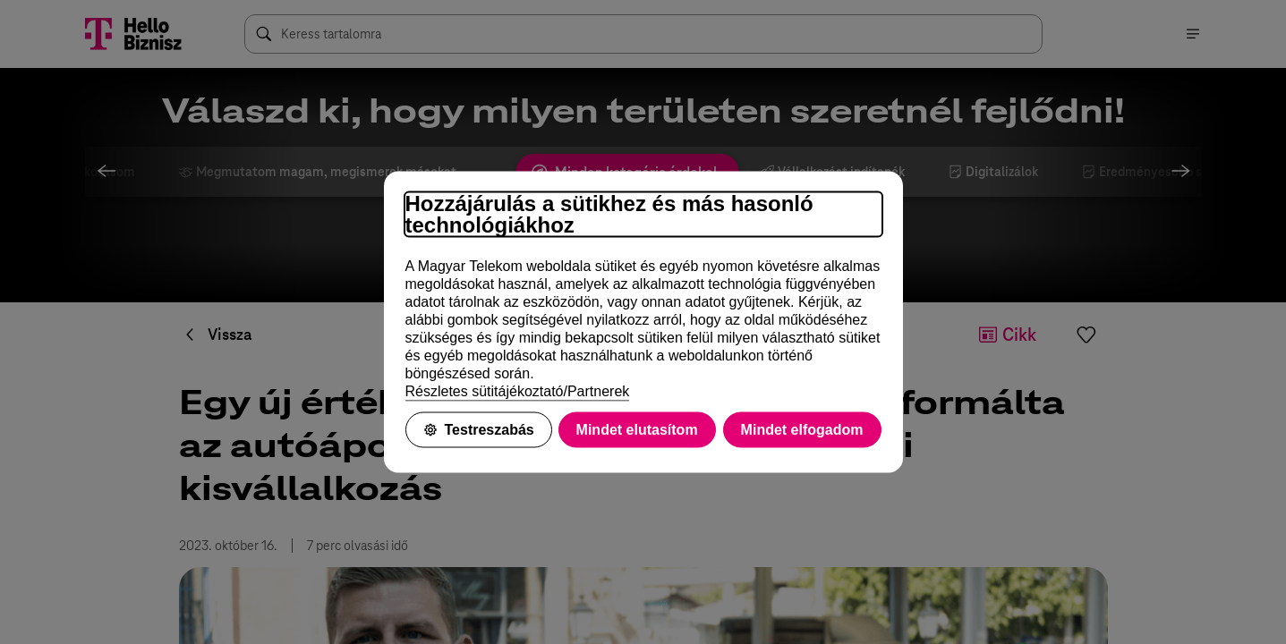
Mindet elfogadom (802, 429)
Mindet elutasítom (637, 429)
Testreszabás (478, 429)
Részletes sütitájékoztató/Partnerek (517, 391)
